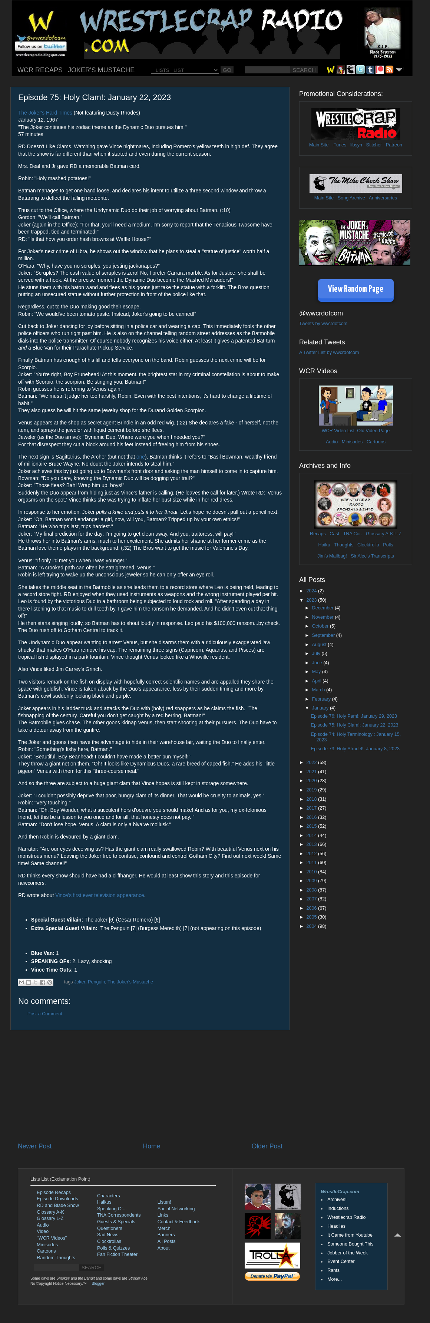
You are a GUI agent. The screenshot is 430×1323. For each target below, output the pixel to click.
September (324, 635)
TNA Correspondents (119, 1215)
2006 (312, 908)
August (320, 644)
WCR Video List (338, 430)
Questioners (109, 1228)
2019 (312, 790)
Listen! (164, 1202)
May (317, 671)
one (140, 457)
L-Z (397, 533)
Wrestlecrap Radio (346, 1217)
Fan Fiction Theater (117, 1254)
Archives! (337, 1199)
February (322, 699)
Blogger (98, 1283)
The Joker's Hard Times (45, 113)
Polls (388, 545)
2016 (312, 817)
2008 (312, 890)
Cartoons (376, 441)
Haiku (324, 545)
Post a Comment (44, 1013)
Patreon (394, 145)
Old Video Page (373, 430)
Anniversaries (383, 198)
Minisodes (352, 441)
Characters (108, 1195)
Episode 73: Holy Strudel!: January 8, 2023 (355, 748)
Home (151, 1146)
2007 (312, 899)
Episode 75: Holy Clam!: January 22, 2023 (354, 725)
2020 (312, 780)
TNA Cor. (352, 533)
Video (43, 1231)
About (164, 1248)
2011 (312, 862)
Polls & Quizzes (113, 1248)
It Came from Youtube (350, 1235)
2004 (312, 926)
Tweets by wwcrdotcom (323, 323)
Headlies (336, 1226)
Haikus (104, 1202)
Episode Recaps (54, 1192)
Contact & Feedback (179, 1221)
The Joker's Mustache (130, 982)
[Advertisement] (150, 1085)
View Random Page (355, 289)
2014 (312, 835)
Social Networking (176, 1208)
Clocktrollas (109, 1241)
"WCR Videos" (52, 1238)
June (318, 662)
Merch (164, 1228)
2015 (312, 826)
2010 (312, 871)
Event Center (341, 1261)
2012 (312, 853)
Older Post (267, 1146)
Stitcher (374, 145)
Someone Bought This (350, 1244)
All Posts (167, 1241)
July (317, 653)
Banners (166, 1234)
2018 (312, 799)
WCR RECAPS (40, 70)
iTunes (339, 145)
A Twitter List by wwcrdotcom (329, 352)
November (323, 617)
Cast (334, 533)
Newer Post (35, 1146)
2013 (312, 844)
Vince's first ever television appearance (99, 895)
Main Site (319, 145)
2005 (312, 917)
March (319, 689)
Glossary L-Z (50, 1218)
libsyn (356, 145)
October (321, 626)
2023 (312, 600)
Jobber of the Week (347, 1253)
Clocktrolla (368, 545)
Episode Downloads (57, 1198)
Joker (79, 982)
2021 (312, 771)
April (317, 681)
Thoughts (344, 545)
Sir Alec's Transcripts (372, 556)
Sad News (107, 1234)
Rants (333, 1270)
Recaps (318, 533)
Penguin (96, 982)
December (323, 608)
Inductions (337, 1208)
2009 (312, 880)
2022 (312, 762)
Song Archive (351, 198)
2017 (312, 808)
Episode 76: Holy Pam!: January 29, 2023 (354, 716)
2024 (312, 590)
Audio (332, 441)
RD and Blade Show (58, 1205)
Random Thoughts (56, 1257)
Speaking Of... (112, 1208)
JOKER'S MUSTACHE (101, 70)
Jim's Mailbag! (332, 556)
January (321, 708)
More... (334, 1279)
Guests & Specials (116, 1221)
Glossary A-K (379, 533)
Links (163, 1215)
